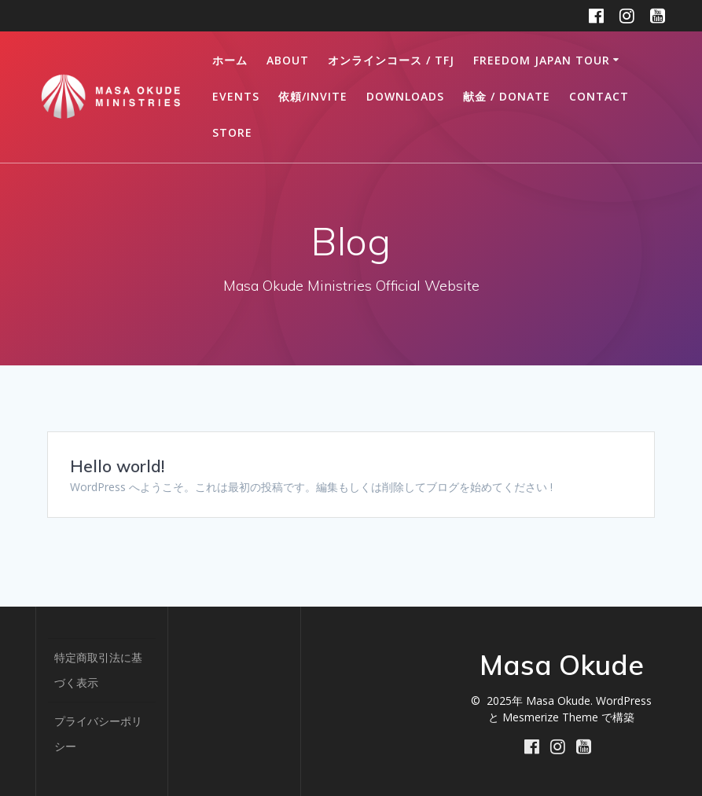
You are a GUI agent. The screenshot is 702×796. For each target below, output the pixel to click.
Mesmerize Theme (550, 717)
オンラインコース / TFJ (391, 60)
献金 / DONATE (506, 96)
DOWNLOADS (405, 96)
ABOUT (287, 60)
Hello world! (117, 466)
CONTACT (599, 96)
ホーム (230, 60)
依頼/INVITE (312, 96)
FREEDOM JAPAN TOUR (541, 60)
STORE (232, 132)
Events (235, 96)
